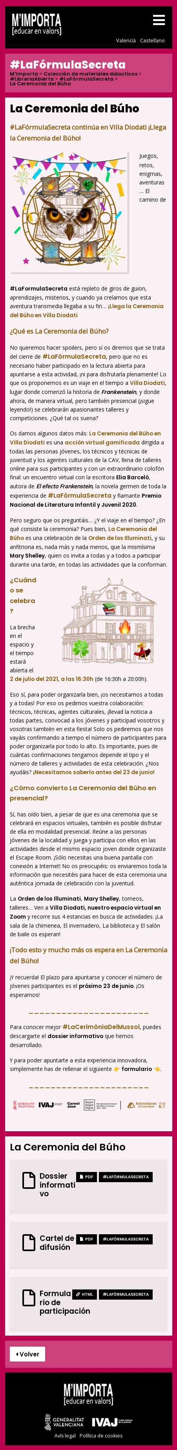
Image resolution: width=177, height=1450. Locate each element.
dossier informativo (75, 1036)
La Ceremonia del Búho (40, 84)
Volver (27, 1354)
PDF (86, 1177)
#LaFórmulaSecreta (86, 79)
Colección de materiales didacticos (90, 74)
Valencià (126, 40)
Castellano (152, 40)
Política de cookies (101, 1435)
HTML (84, 1294)
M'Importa (24, 74)
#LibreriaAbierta (32, 79)
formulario (137, 1069)
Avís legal (65, 1435)
